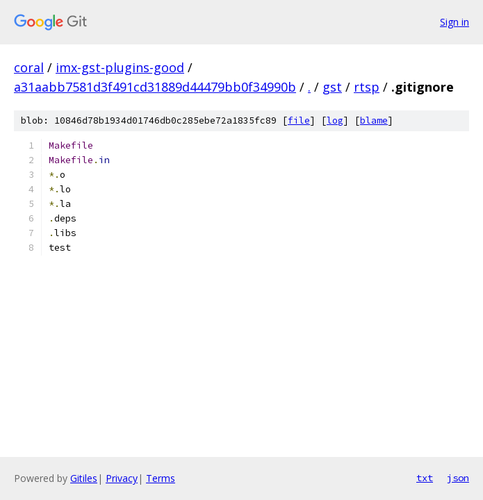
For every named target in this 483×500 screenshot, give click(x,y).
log (335, 120)
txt (424, 478)
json (458, 478)
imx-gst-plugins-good (120, 67)
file (299, 120)
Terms (160, 478)
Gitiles (83, 478)
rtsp (366, 86)
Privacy (122, 478)
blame (374, 120)
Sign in (454, 21)
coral (29, 67)
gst (332, 86)
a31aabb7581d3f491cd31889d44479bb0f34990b (155, 86)
